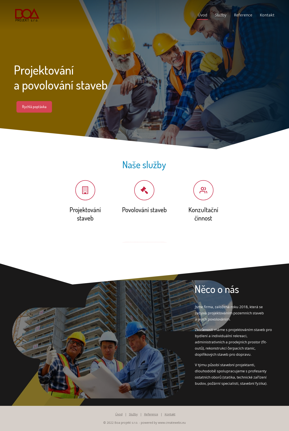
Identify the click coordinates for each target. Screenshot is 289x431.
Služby (220, 14)
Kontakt (267, 14)
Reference (243, 14)
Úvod (202, 14)
